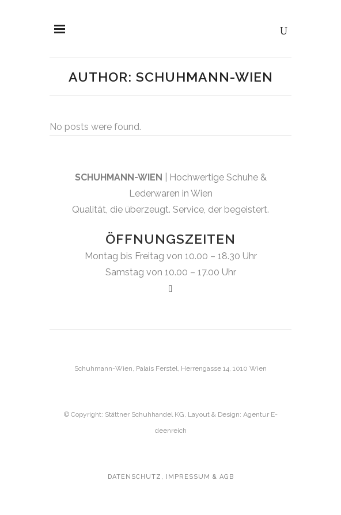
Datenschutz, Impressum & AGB (171, 477)
